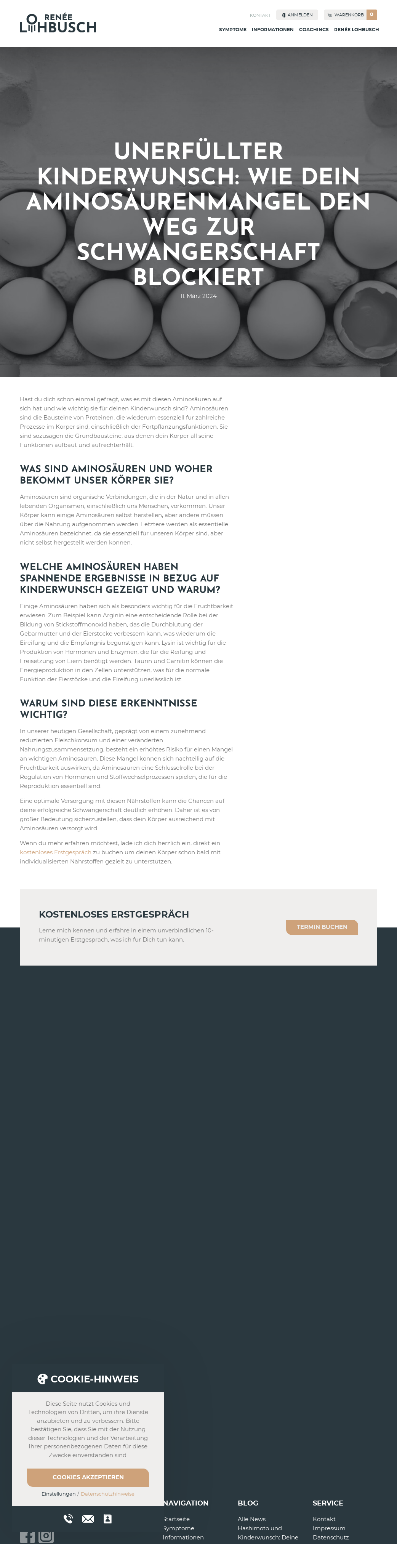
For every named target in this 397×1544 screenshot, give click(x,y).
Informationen (273, 29)
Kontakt (260, 15)
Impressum (329, 1528)
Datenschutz (331, 1538)
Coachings (314, 29)
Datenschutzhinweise (107, 1494)
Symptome (233, 29)
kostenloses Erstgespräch (55, 852)
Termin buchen (322, 927)
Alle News (252, 1519)
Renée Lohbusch (356, 29)
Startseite (176, 1519)
